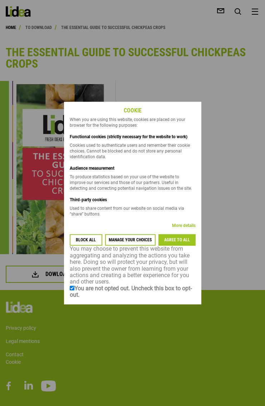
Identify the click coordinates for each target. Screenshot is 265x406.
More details (184, 225)
